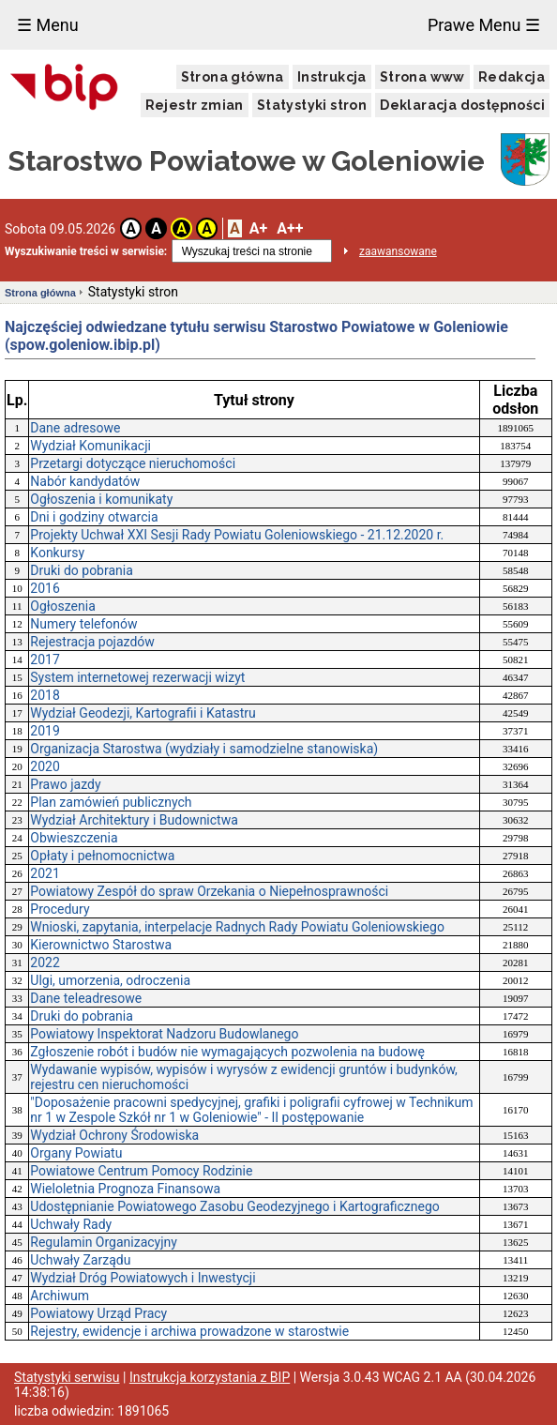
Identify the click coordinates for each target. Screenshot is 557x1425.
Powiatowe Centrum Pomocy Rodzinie (141, 1170)
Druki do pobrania (81, 570)
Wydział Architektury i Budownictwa (134, 819)
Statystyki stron (312, 105)
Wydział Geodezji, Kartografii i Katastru (143, 712)
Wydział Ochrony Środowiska (114, 1135)
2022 (44, 962)
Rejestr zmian (194, 105)
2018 (44, 695)
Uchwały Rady (71, 1224)
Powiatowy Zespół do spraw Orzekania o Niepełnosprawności (209, 891)
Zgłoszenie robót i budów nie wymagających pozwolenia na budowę (227, 1051)
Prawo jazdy (65, 784)
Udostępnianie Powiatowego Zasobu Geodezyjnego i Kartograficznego (234, 1206)
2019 (44, 730)
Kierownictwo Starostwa (101, 944)
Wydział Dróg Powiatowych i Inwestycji (142, 1277)
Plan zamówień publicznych (110, 802)
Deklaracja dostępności (462, 105)
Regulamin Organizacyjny (103, 1242)
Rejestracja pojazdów (92, 641)
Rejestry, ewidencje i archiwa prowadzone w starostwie (189, 1331)
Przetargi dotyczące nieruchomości (132, 463)
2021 (44, 873)
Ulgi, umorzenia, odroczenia (110, 980)
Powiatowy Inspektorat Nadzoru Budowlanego (164, 1033)
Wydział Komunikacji (90, 445)
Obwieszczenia (73, 837)
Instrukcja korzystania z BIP (209, 1377)
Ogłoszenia (63, 606)
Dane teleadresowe (86, 998)
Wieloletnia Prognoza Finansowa (125, 1188)
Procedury (59, 909)
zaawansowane (398, 251)
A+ (258, 228)
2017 (44, 659)
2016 (44, 588)
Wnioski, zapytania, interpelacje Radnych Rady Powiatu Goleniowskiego (237, 926)
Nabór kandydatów (85, 481)
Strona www (422, 76)
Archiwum (59, 1295)
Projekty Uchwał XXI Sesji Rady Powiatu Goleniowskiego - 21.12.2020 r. (237, 534)
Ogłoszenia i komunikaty (101, 499)
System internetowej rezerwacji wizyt (137, 677)
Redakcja (511, 76)
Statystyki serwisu (67, 1377)
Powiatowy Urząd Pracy (98, 1313)
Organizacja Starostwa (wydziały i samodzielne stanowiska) (204, 748)
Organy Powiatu (76, 1152)
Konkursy (57, 552)
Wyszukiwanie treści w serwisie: (86, 251)
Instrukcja (332, 76)
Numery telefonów (83, 623)
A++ (290, 228)
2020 (44, 766)
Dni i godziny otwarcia (94, 516)
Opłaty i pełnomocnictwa (102, 855)
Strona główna (232, 76)
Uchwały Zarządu (80, 1259)
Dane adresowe (75, 427)
